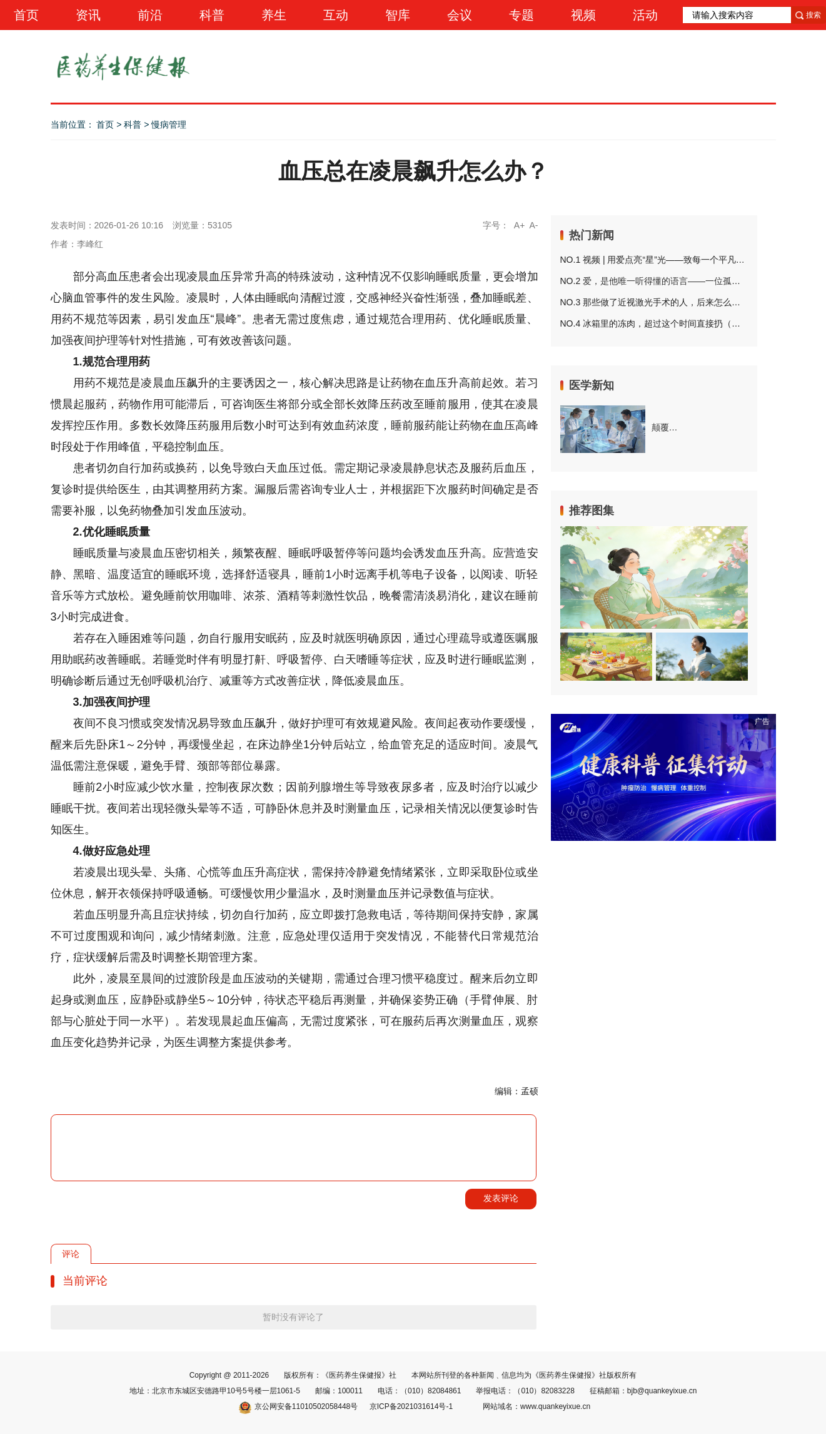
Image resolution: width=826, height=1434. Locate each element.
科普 (211, 15)
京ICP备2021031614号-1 (411, 1406)
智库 (397, 15)
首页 (26, 15)
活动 (645, 15)
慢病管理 (168, 125)
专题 (521, 15)
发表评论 (500, 1198)
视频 (583, 15)
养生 (273, 15)
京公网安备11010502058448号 (298, 1406)
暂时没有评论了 (293, 1317)
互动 (335, 15)
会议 (459, 15)
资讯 (88, 15)
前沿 (150, 15)
